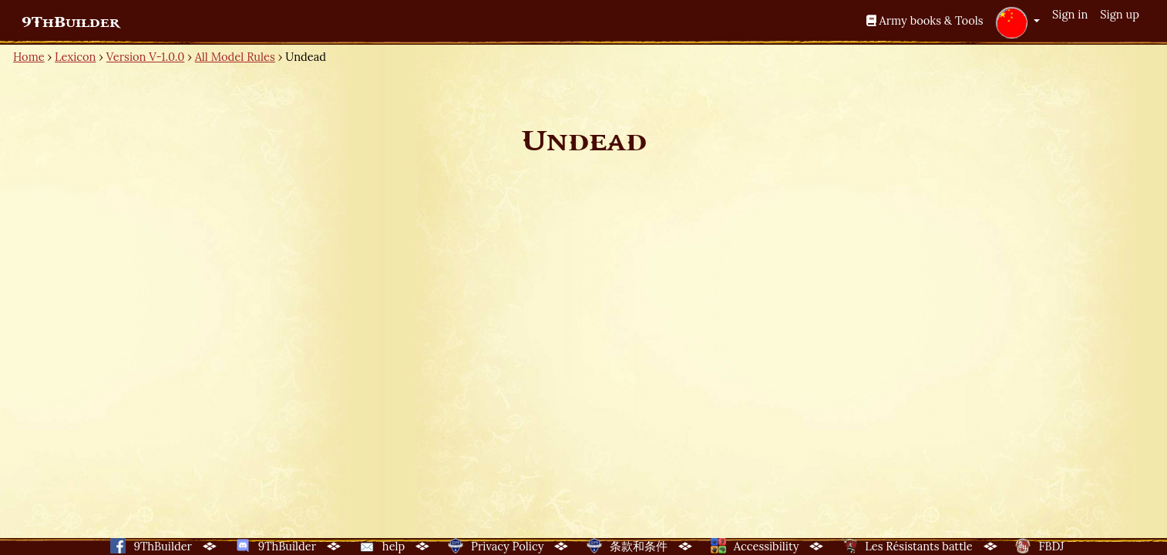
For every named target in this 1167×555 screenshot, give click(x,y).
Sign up (1119, 14)
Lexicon (75, 56)
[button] (1017, 22)
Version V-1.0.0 (145, 56)
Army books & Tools (925, 20)
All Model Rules (235, 56)
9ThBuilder (70, 22)
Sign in (1070, 14)
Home (29, 56)
